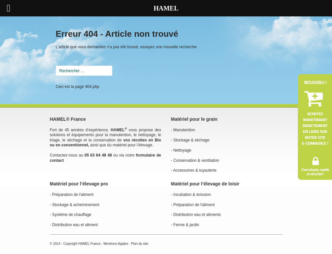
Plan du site (139, 243)
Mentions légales (115, 243)
